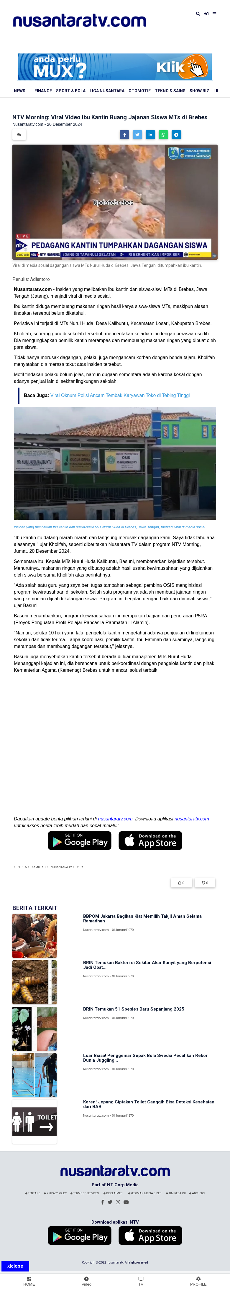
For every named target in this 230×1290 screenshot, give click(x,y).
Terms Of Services (84, 1193)
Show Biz (199, 90)
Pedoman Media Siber (144, 1193)
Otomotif (140, 90)
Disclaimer (113, 1193)
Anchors (197, 1193)
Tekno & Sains (170, 90)
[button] (124, 134)
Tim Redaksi (176, 1193)
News (19, 90)
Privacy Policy (55, 1193)
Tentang (32, 1193)
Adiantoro (40, 279)
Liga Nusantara (107, 90)
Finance (43, 90)
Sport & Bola (71, 90)
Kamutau (39, 867)
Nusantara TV (61, 867)
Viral (81, 867)
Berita (22, 867)
